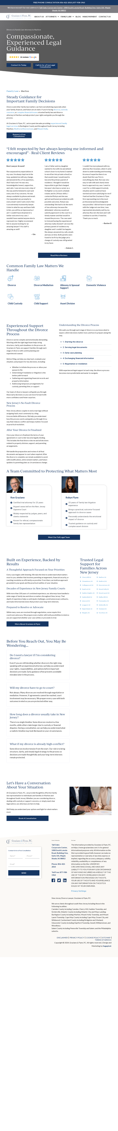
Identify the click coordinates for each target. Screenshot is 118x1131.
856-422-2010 (66, 2)
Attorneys (52, 16)
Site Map (106, 936)
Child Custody (15, 301)
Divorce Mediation (43, 283)
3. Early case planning (72, 351)
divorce (56, 109)
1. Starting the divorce (73, 340)
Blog (78, 16)
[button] (23, 57)
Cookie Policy (93, 936)
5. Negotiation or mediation (75, 362)
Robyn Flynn (72, 495)
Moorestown (27, 129)
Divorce (12, 283)
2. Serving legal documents (75, 345)
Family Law (67, 16)
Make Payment (90, 16)
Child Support (41, 301)
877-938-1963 (79, 2)
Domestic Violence (96, 283)
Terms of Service (103, 938)
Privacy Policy (77, 936)
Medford (18, 129)
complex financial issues (27, 112)
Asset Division (67, 301)
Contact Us (105, 16)
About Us (39, 16)
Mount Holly (42, 129)
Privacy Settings (78, 889)
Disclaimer (62, 936)
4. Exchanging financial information (78, 356)
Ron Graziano (17, 495)
